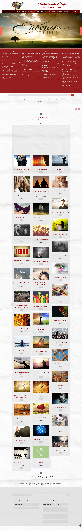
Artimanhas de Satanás (60, 320)
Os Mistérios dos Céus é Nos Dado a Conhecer (21, 283)
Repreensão (60, 429)
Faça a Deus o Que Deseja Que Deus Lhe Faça (21, 396)
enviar (26, 507)
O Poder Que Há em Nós (60, 234)
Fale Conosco (73, 11)
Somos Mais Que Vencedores (60, 212)
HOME (41, 485)
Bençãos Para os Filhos (60, 191)
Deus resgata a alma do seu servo (41, 192)
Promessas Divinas (21, 440)
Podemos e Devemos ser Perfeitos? (41, 328)
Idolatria (60, 385)
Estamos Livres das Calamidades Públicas (21, 306)
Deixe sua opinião (15, 495)
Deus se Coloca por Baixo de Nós (41, 373)
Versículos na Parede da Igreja (41, 461)
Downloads (66, 11)
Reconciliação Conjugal (21, 217)
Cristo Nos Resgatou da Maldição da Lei (22, 373)
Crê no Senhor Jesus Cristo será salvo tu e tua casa (41, 195)
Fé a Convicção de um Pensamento (40, 283)
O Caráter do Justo (60, 407)
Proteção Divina (60, 169)
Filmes (48, 11)
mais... (18, 62)
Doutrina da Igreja (60, 364)
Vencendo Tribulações (41, 218)
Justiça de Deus (21, 419)
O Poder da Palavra (41, 169)
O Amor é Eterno (41, 418)
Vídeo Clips (43, 11)
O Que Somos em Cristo (41, 239)
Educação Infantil (60, 299)
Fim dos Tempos (41, 396)
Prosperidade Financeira (21, 329)
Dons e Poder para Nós (60, 256)
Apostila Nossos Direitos (41, 306)
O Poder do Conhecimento (22, 169)
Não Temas (21, 239)
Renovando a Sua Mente (41, 439)
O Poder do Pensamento (41, 261)
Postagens (56, 483)
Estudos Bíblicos (32, 11)
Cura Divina (21, 196)
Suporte (22, 495)
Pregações (23, 11)
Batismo (21, 350)
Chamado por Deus (41, 351)
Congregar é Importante (60, 342)
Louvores (46, 485)
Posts (51, 485)
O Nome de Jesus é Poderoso (21, 260)
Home (18, 11)
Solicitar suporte (28, 495)
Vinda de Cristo (60, 450)
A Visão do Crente (60, 277)
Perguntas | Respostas (57, 11)
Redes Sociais (35, 483)
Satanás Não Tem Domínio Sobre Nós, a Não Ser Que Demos (21, 463)
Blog (38, 11)
